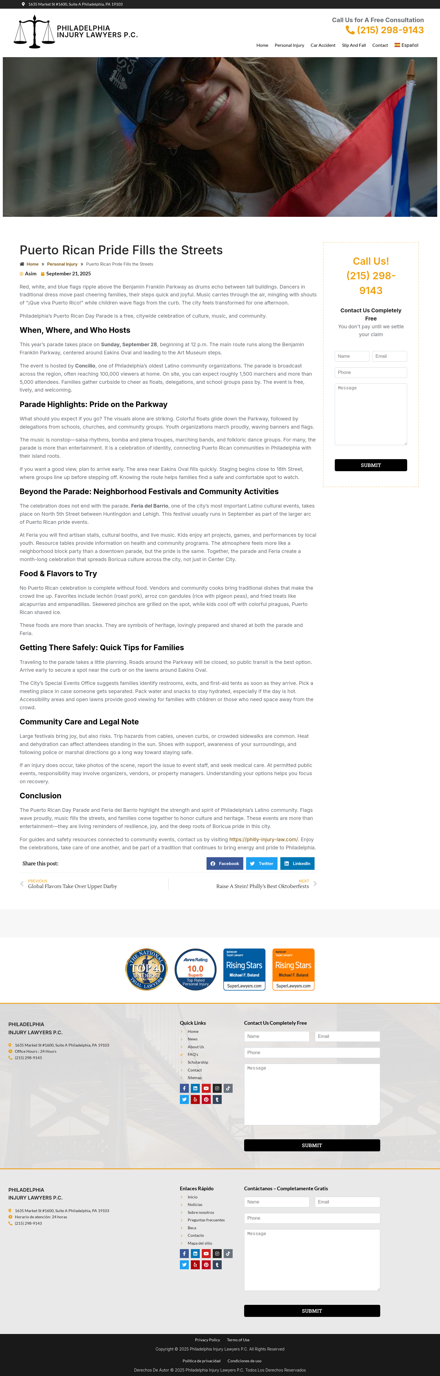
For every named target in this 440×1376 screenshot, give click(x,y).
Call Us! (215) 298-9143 (371, 276)
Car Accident (323, 45)
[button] (225, 863)
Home (262, 45)
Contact (380, 45)
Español (406, 45)
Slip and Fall (354, 45)
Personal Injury (289, 45)
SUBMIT (371, 465)
